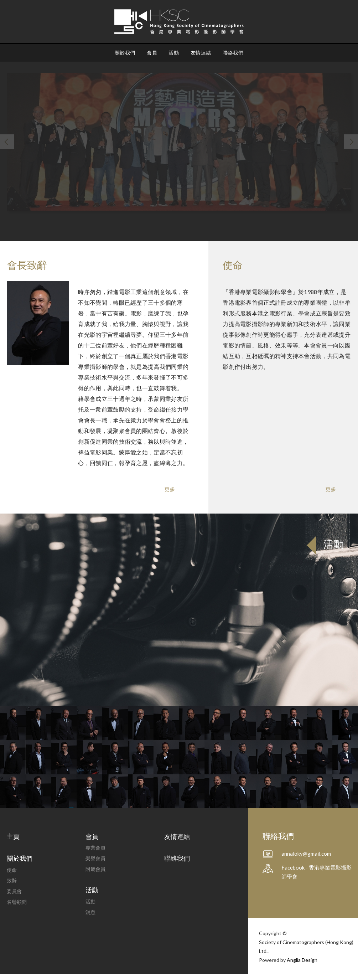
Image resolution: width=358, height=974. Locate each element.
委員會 (14, 891)
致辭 (12, 880)
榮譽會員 (95, 858)
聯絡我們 (233, 53)
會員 (152, 53)
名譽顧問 (17, 902)
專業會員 (95, 848)
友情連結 (201, 53)
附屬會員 (95, 869)
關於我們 (125, 53)
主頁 (13, 836)
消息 (90, 912)
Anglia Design (302, 960)
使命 (12, 870)
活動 (173, 53)
